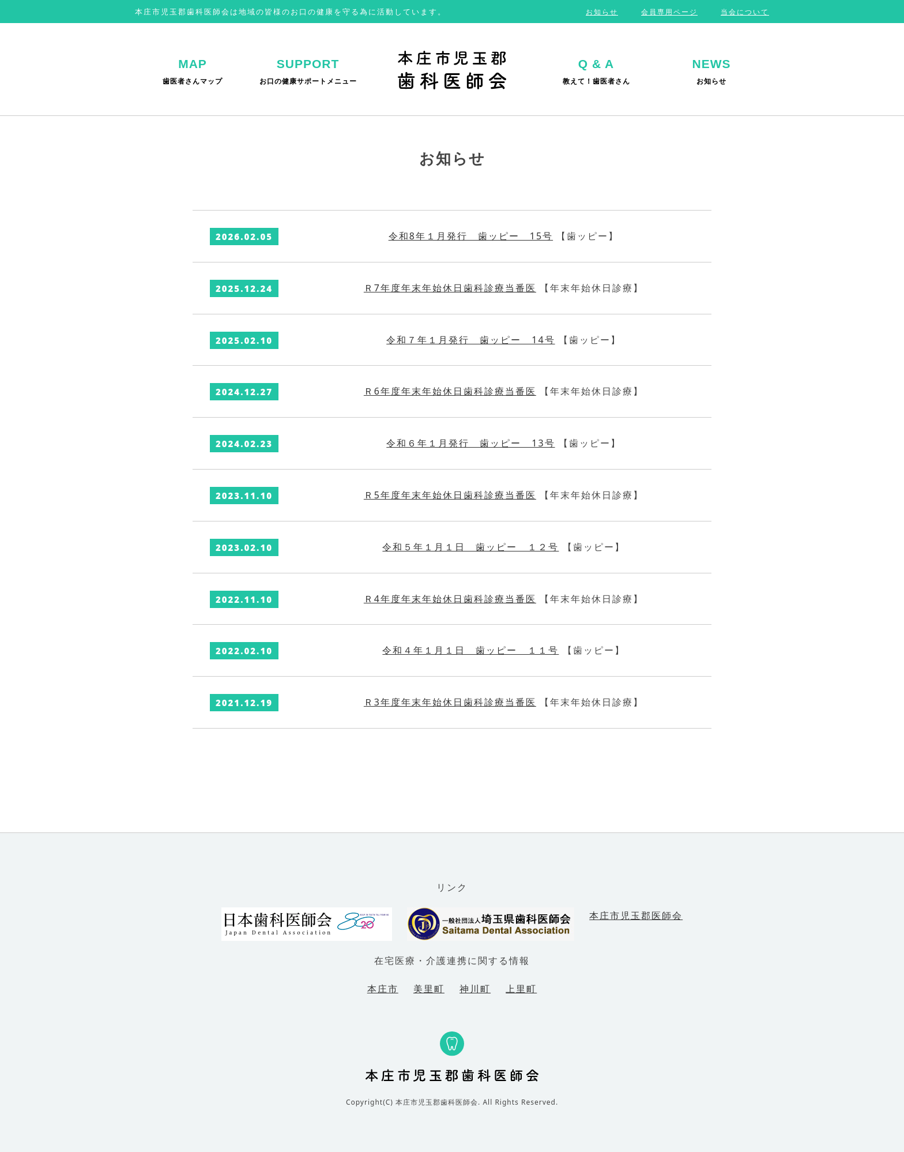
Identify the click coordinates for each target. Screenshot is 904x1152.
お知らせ (602, 12)
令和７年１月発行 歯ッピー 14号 (470, 339)
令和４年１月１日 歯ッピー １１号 (470, 650)
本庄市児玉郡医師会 (636, 915)
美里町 (429, 988)
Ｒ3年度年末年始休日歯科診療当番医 (450, 702)
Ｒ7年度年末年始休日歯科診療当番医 (450, 288)
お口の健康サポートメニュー (308, 71)
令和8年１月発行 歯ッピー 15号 (471, 236)
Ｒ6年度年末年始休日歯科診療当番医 (450, 391)
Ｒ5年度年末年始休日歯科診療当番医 (450, 495)
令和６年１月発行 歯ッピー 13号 (470, 443)
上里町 (521, 988)
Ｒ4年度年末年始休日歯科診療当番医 (450, 598)
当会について (745, 12)
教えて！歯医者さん (596, 71)
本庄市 (382, 988)
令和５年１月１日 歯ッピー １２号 (470, 547)
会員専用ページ (669, 12)
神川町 (475, 988)
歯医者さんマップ (193, 71)
